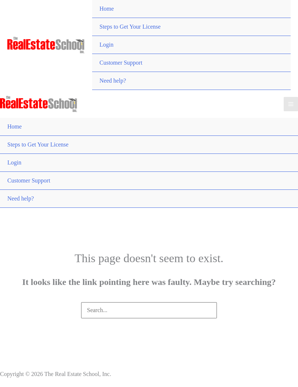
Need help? (112, 80)
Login (106, 44)
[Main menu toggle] (291, 104)
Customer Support (120, 62)
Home (106, 9)
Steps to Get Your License (130, 26)
